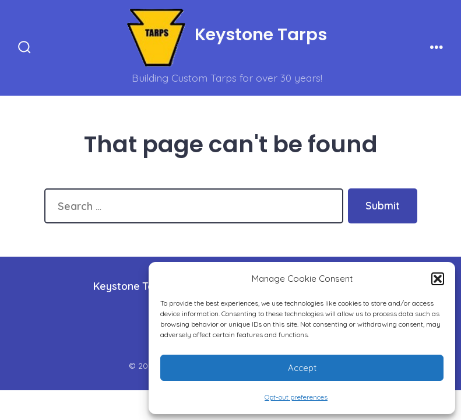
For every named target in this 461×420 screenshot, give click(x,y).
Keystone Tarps (131, 285)
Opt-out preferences (296, 397)
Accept (302, 367)
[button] (438, 279)
